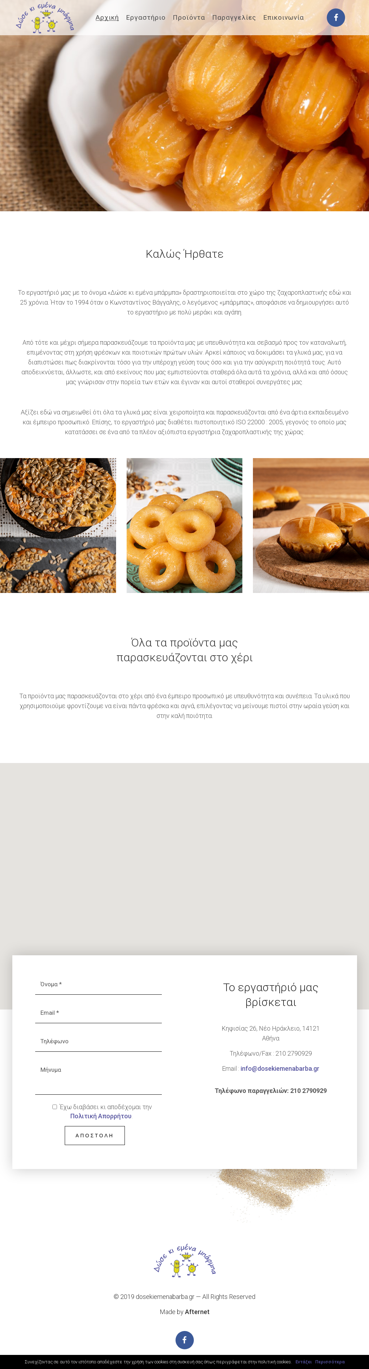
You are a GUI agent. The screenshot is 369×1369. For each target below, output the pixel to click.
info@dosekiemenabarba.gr (280, 1068)
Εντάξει (303, 1361)
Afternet (197, 1311)
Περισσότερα (330, 1361)
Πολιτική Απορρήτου (101, 1116)
